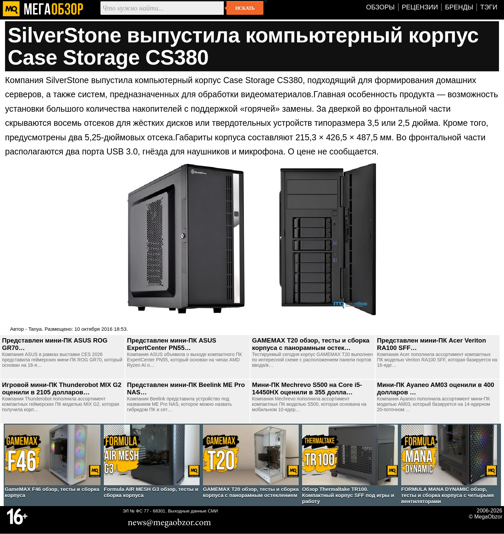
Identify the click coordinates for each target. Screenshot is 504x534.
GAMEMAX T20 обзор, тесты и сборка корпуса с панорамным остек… (311, 344)
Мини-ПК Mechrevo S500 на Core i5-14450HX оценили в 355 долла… (307, 388)
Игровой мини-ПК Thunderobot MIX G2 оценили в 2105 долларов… (61, 388)
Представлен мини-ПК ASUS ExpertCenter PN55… (171, 344)
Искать (244, 8)
